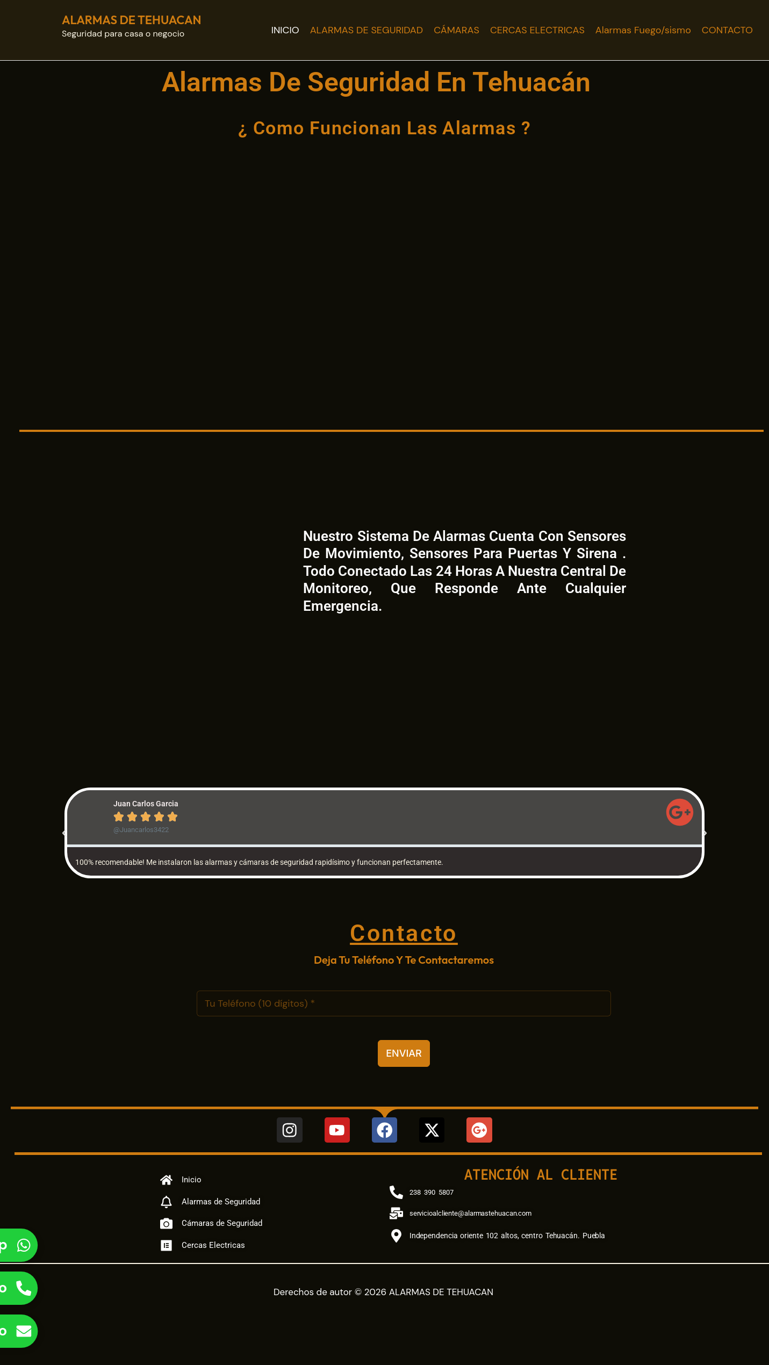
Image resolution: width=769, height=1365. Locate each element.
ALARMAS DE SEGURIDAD (366, 30)
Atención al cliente (540, 1174)
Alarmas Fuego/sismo (643, 30)
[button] (64, 833)
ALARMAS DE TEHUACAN (132, 19)
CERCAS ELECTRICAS (537, 30)
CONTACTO (727, 30)
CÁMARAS (456, 30)
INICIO (285, 30)
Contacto (404, 932)
